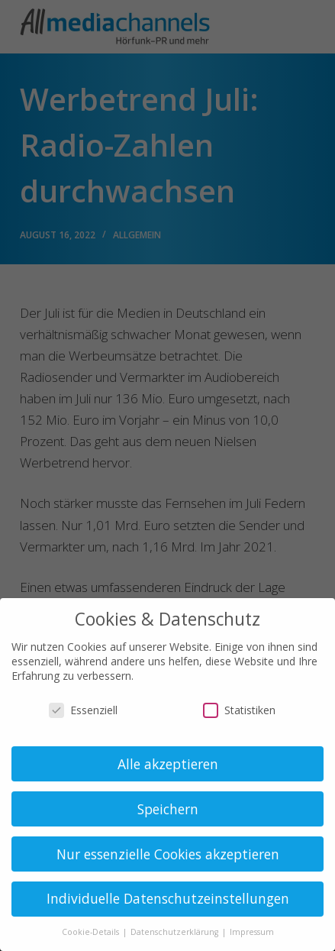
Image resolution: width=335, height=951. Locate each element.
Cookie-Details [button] (91, 932)
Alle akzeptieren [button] (168, 764)
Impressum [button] (252, 932)
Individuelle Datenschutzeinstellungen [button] (168, 898)
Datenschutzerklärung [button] (175, 932)
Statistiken (239, 710)
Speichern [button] (167, 809)
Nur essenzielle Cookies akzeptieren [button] (167, 854)
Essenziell (83, 710)
